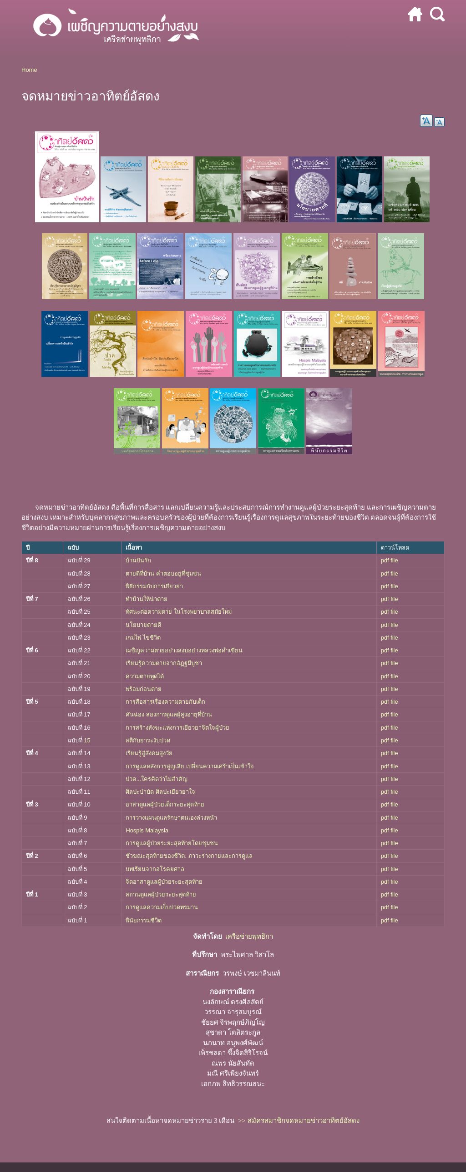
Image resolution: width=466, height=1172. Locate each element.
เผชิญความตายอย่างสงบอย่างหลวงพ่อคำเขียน (184, 650)
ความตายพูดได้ (145, 676)
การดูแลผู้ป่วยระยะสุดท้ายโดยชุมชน (172, 843)
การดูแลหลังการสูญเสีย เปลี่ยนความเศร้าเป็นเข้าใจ (190, 766)
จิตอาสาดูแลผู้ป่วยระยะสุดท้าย (164, 881)
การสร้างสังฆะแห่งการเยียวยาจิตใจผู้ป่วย (177, 727)
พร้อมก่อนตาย (144, 689)
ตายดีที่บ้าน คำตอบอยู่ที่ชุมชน (164, 573)
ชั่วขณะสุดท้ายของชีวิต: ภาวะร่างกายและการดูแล (189, 855)
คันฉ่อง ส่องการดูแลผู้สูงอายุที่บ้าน (169, 714)
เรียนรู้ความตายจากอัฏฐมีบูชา (164, 663)
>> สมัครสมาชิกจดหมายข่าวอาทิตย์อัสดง (299, 1120)
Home (29, 69)
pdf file (389, 560)
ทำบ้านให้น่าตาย (146, 599)
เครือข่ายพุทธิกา (249, 936)
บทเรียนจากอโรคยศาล (155, 869)
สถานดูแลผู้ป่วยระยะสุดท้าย (161, 894)
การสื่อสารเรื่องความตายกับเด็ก (165, 701)
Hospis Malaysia (148, 830)
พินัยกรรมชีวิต (144, 920)
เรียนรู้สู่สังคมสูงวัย (149, 753)
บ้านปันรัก (138, 560)
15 (87, 740)
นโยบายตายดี (143, 624)
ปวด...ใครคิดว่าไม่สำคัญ (157, 779)
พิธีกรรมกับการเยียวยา (154, 586)
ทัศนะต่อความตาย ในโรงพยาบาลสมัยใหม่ (179, 611)
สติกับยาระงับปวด (148, 740)
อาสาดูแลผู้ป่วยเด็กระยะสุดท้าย (165, 804)
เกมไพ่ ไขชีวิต (143, 637)
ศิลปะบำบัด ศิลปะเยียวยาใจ (160, 791)
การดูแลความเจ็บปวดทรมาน (162, 907)
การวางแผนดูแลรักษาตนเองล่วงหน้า (171, 817)
